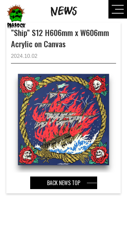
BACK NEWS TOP (63, 183)
